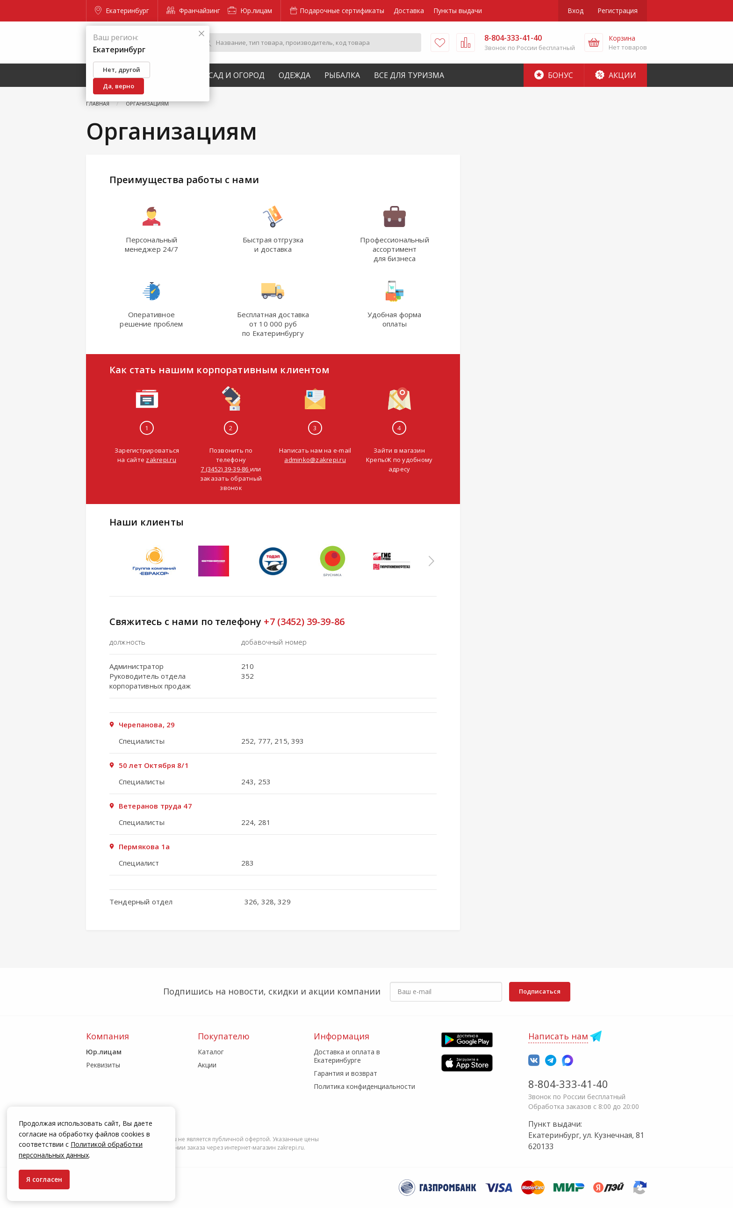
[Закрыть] (201, 34)
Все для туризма (409, 75)
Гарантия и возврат (345, 1073)
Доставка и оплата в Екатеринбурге (347, 1056)
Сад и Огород (236, 75)
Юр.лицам (250, 10)
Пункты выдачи (457, 10)
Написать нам (558, 1036)
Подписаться (540, 991)
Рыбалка (342, 75)
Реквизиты (103, 1064)
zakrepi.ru (161, 459)
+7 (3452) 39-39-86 (304, 621)
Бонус (553, 75)
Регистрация (617, 10)
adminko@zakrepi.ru (315, 459)
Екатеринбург (122, 10)
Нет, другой (121, 69)
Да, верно (118, 86)
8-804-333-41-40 (568, 1084)
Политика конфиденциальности (364, 1086)
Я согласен (44, 1179)
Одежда (294, 75)
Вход (575, 10)
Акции (615, 75)
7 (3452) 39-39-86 (225, 469)
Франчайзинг (193, 10)
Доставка (409, 10)
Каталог (211, 1051)
